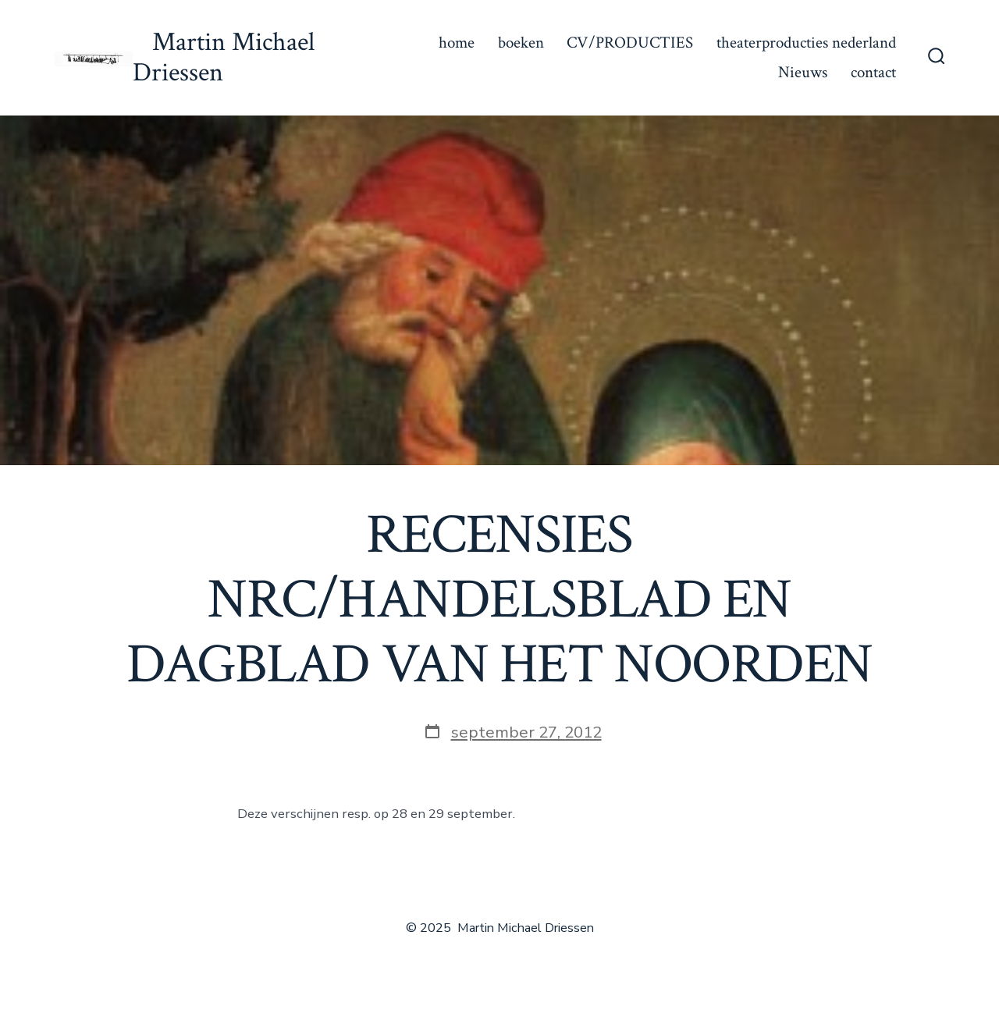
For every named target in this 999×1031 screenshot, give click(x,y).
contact (873, 72)
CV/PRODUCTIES (630, 42)
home (457, 42)
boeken (521, 42)
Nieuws (802, 72)
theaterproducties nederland (806, 42)
